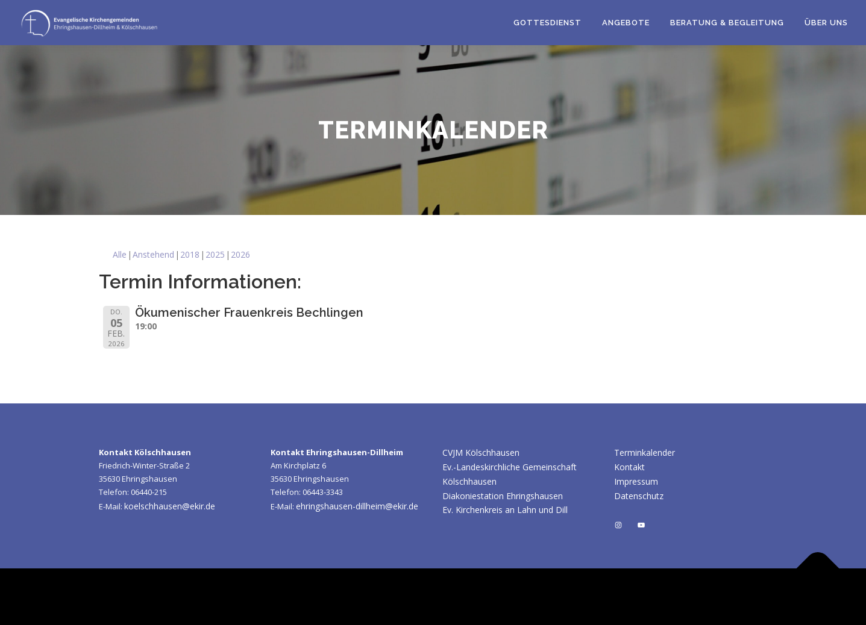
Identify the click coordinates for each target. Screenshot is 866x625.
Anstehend (153, 254)
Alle (120, 254)
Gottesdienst (547, 22)
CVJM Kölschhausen (480, 452)
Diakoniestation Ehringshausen (502, 496)
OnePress (564, 596)
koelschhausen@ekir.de (169, 506)
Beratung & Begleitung (727, 22)
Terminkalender (644, 452)
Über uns (826, 22)
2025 (215, 254)
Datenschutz (639, 496)
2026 (240, 254)
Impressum (636, 481)
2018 (189, 254)
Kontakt (629, 467)
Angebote (626, 22)
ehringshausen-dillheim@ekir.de (357, 506)
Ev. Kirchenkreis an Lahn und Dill (505, 509)
